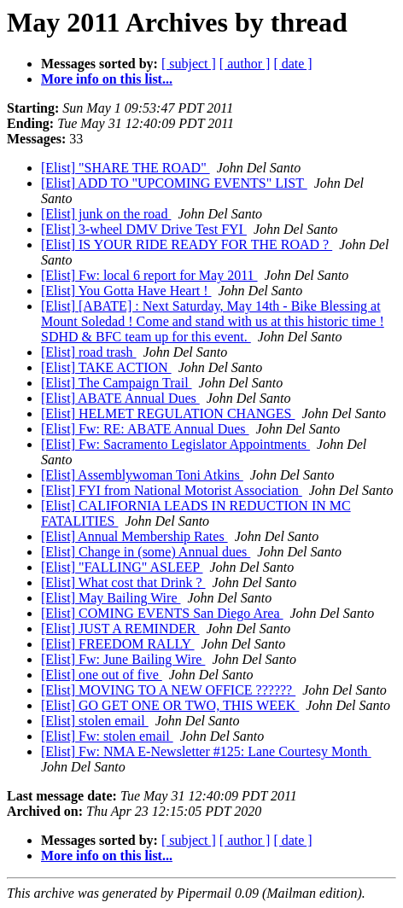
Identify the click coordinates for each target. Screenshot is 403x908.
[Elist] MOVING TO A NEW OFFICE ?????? (168, 690)
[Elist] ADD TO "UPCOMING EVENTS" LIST (174, 183)
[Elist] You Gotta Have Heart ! (126, 290)
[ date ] (292, 63)
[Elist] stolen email (95, 720)
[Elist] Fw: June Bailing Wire (123, 659)
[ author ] (245, 63)
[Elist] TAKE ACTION (106, 367)
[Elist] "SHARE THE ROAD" (125, 167)
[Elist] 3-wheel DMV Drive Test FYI (144, 229)
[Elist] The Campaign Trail (116, 382)
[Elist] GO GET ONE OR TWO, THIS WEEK (170, 705)
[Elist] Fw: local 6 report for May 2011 (149, 275)
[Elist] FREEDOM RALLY (118, 644)
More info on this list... (106, 79)
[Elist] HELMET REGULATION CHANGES (168, 413)
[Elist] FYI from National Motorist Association (171, 490)
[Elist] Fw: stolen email (107, 736)
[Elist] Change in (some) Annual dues (145, 551)
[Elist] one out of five (101, 674)
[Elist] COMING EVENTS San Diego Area (162, 613)
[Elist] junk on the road (106, 214)
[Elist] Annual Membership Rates (134, 536)
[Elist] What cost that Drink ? (123, 582)
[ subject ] (188, 63)
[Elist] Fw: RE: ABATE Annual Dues (145, 429)
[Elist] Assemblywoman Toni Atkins (142, 475)
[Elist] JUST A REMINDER (120, 628)
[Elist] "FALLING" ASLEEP (122, 567)
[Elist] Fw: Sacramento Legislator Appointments (175, 444)
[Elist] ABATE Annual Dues (120, 398)
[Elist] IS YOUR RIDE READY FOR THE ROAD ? (186, 244)
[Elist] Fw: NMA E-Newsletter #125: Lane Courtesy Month (206, 751)
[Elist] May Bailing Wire (110, 598)
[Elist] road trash (89, 352)
